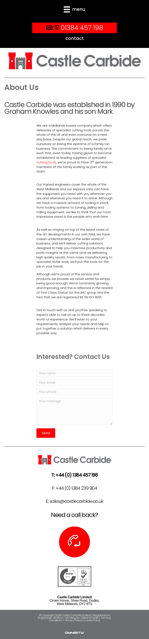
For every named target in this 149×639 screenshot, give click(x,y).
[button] (45, 433)
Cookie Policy (91, 620)
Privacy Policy (73, 620)
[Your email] (74, 382)
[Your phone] (74, 391)
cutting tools (46, 162)
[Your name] (74, 373)
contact (74, 38)
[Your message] (74, 411)
